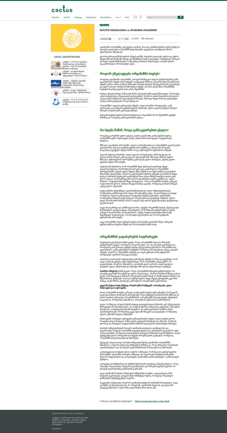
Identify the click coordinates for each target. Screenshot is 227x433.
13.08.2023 (147, 39)
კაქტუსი (104, 39)
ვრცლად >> (57, 429)
